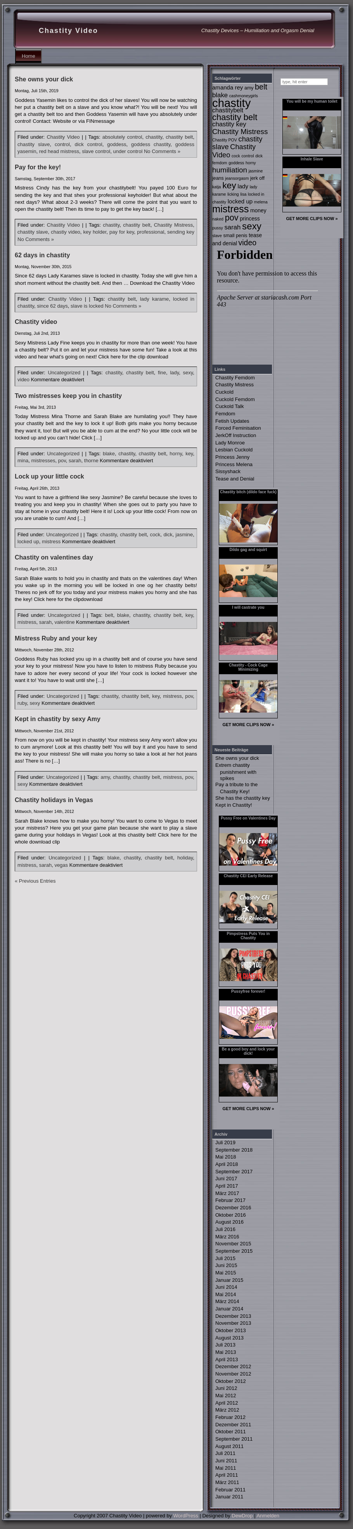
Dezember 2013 (233, 1316)
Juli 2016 (225, 1229)
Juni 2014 (226, 1287)
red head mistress (59, 151)
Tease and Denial (234, 479)
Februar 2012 (230, 1417)
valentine (64, 622)
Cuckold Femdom (235, 399)
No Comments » (162, 151)
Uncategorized (64, 372)
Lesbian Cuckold (234, 450)
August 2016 (229, 1222)
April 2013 (226, 1359)
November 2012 (233, 1374)
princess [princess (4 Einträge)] (250, 218)
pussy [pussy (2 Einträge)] (217, 228)
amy (105, 777)
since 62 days (52, 306)
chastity (153, 137)
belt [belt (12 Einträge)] (261, 87)
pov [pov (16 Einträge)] (232, 217)
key (189, 453)
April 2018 (226, 1164)
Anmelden (267, 1516)
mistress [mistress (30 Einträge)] (230, 208)
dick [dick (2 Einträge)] (259, 155)
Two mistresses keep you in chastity (68, 396)
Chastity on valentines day (54, 557)
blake (109, 453)
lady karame (154, 299)
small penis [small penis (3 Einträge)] (235, 235)
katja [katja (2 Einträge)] (216, 186)
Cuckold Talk (229, 406)
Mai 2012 (225, 1395)
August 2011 (229, 1446)
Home (28, 56)
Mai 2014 (225, 1294)
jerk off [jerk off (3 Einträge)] (257, 178)
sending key (180, 232)
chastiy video (65, 232)
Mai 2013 (225, 1352)
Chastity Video (68, 30)
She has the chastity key (242, 798)
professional (150, 232)
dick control (88, 144)
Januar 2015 (229, 1280)
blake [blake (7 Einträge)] (220, 95)
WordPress (185, 1516)
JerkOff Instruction (235, 435)
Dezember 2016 (233, 1207)
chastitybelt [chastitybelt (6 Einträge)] (227, 110)
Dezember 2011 (233, 1424)
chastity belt (179, 137)
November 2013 (233, 1323)
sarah (75, 460)
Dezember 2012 (233, 1366)
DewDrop (242, 1516)
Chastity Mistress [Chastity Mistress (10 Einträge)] (240, 131)
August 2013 (229, 1338)
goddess (116, 144)
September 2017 (234, 1171)
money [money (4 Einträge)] (258, 210)
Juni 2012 (226, 1388)
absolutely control (122, 137)
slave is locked (87, 306)
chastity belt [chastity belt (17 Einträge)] (234, 117)
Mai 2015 (225, 1273)
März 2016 (227, 1237)
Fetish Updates (232, 421)
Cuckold (224, 392)
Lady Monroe (230, 443)
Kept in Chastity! (233, 805)
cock (155, 534)
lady (174, 372)
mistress (51, 541)
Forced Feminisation (238, 428)
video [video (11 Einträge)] (247, 242)
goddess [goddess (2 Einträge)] (236, 162)
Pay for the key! (38, 167)
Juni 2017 (226, 1178)
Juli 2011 (225, 1453)
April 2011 (226, 1475)
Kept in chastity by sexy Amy (57, 719)
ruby (22, 703)
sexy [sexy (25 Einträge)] (251, 226)
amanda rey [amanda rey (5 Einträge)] (227, 87)
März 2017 (227, 1193)
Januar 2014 (229, 1309)
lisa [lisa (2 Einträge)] (243, 194)
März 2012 (227, 1410)
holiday (185, 858)
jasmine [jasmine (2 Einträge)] (256, 171)
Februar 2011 (230, 1490)
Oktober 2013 (230, 1330)
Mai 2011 (225, 1468)
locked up (28, 541)
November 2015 (233, 1244)
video (23, 379)
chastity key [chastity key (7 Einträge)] (229, 124)
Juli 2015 (225, 1258)
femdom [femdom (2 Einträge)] (219, 162)
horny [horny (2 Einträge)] (251, 162)
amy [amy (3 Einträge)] (248, 88)
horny (176, 453)
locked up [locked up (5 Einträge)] (240, 201)
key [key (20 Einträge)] (229, 185)
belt (109, 615)
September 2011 (234, 1439)
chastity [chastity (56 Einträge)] (231, 102)
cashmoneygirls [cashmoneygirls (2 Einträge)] (243, 95)
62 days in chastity (42, 255)
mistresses (43, 460)
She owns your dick (44, 79)
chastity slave (33, 144)
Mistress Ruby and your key (56, 638)
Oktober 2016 (230, 1215)
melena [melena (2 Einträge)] (261, 202)
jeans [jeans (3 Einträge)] (218, 178)
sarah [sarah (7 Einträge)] (232, 227)
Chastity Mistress (173, 225)
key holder (95, 232)
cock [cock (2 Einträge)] (236, 155)
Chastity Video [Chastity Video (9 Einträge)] (234, 150)
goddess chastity (150, 144)
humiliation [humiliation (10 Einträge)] (229, 170)
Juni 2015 (226, 1265)
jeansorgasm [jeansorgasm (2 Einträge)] (237, 178)
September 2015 (234, 1251)
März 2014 (227, 1301)
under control (127, 151)
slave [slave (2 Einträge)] (217, 235)
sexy (188, 372)
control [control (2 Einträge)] (248, 155)
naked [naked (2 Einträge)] (217, 219)
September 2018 (234, 1150)
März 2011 (227, 1482)
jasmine (184, 534)
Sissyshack (228, 471)
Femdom (225, 414)
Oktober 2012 (230, 1381)
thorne (91, 460)
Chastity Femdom (235, 378)
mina (22, 460)
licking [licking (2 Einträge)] (233, 194)
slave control (96, 151)
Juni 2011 (226, 1461)
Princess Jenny (232, 457)
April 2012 (226, 1403)
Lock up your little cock (49, 476)
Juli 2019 (225, 1142)
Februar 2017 (230, 1200)
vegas (61, 865)
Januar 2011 (229, 1497)
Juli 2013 (225, 1345)
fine (162, 372)
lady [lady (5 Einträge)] (242, 186)
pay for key (121, 232)
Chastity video (36, 322)
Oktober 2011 (230, 1431)
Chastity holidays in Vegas (54, 800)
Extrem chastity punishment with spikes (235, 771)
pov (62, 460)
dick (167, 534)
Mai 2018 (225, 1157)
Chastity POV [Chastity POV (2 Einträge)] (224, 140)
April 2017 (226, 1186)
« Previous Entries (35, 881)
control (62, 144)
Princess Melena (234, 464)
